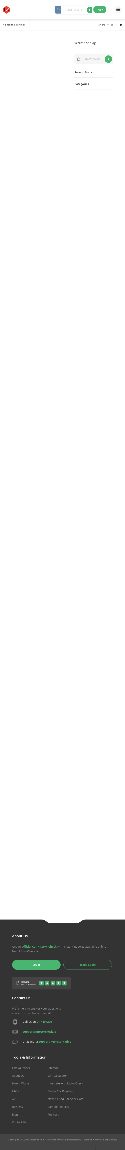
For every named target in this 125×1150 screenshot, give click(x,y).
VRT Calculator (57, 1075)
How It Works (20, 1083)
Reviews (17, 1107)
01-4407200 (44, 1022)
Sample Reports (58, 1107)
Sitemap (53, 1068)
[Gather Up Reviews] (41, 981)
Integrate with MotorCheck (65, 1083)
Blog (15, 1114)
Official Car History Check (39, 946)
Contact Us (19, 1122)
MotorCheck (6, 10)
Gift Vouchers (21, 1068)
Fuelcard (53, 1114)
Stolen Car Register (60, 1091)
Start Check (89, 10)
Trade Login (88, 965)
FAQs (15, 1091)
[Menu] (118, 9)
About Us (18, 1075)
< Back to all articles (14, 24)
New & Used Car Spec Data (65, 1099)
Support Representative (55, 1041)
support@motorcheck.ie (39, 1031)
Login (100, 9)
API (14, 1099)
